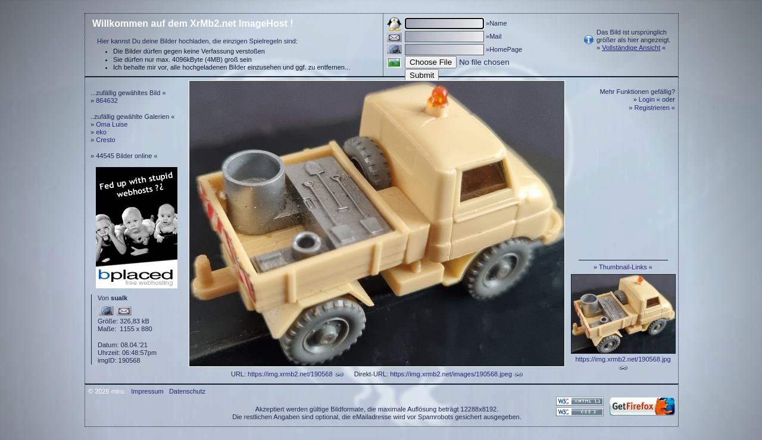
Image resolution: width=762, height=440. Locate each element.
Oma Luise (111, 124)
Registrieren (652, 107)
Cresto (105, 139)
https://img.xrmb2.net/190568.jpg (622, 359)
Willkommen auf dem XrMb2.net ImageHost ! (192, 23)
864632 (107, 100)
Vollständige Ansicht (631, 47)
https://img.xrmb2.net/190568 (290, 374)
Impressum (147, 391)
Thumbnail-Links (623, 267)
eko (101, 132)
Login (647, 99)
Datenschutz (187, 391)
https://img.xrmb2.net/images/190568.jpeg (451, 374)
